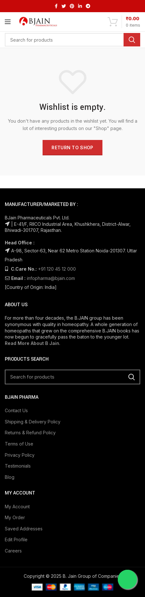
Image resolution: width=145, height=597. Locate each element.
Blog (9, 477)
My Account (17, 506)
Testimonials (18, 466)
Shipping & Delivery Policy (32, 421)
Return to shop (72, 147)
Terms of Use (19, 443)
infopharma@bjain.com (51, 278)
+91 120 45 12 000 (57, 269)
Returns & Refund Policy (30, 432)
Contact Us (16, 410)
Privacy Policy (20, 455)
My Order (15, 517)
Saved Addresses (24, 528)
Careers (13, 550)
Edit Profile (16, 539)
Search (132, 39)
